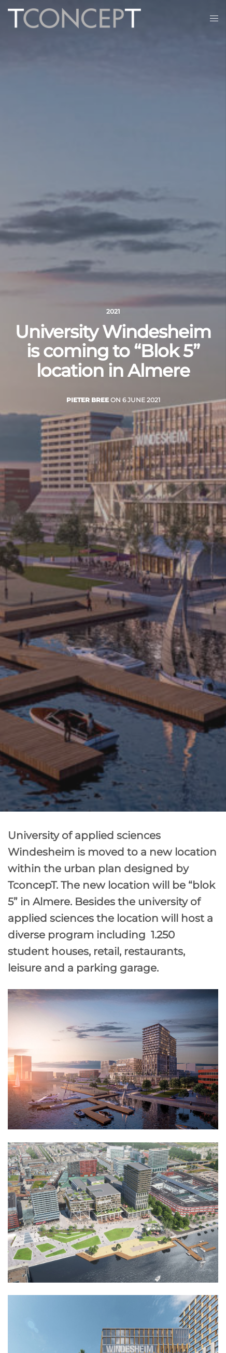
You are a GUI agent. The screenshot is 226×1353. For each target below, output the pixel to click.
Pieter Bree (87, 400)
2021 (113, 311)
